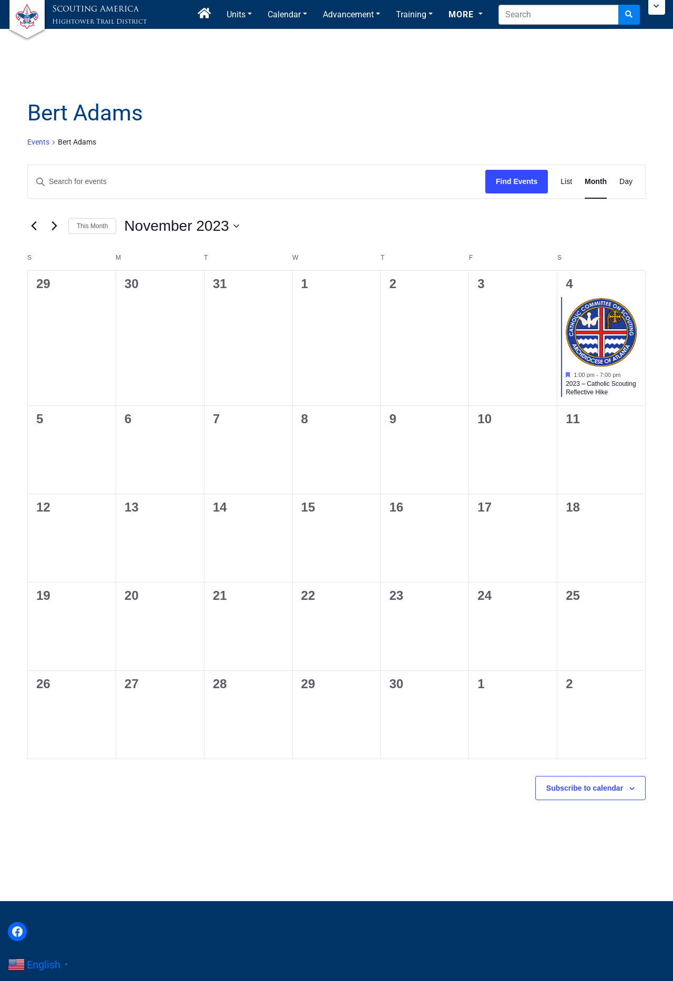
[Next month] (54, 226)
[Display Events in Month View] (596, 181)
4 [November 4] (569, 284)
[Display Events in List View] (566, 181)
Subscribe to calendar (584, 788)
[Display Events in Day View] (626, 181)
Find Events (516, 181)
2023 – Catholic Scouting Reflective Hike (601, 388)
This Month (92, 226)
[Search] (629, 15)
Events (38, 142)
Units (236, 14)
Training (411, 14)
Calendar (284, 14)
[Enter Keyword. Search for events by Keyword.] (256, 181)
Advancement (348, 14)
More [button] (462, 14)
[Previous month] (33, 226)
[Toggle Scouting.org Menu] (656, 7)
